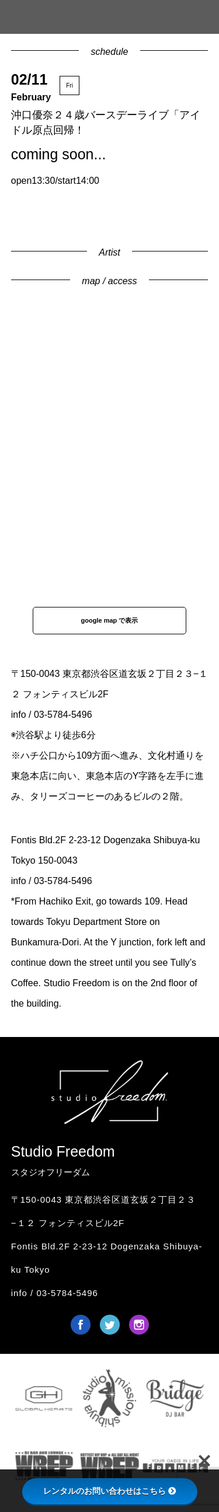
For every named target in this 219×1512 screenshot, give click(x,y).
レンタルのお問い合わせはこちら (109, 1491)
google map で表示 (109, 620)
